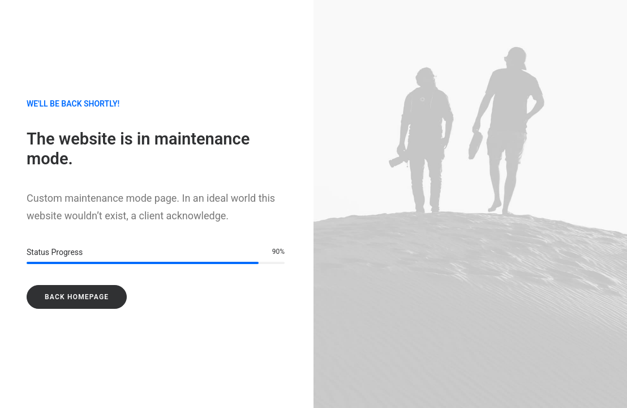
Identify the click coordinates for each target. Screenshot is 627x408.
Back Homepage (77, 297)
